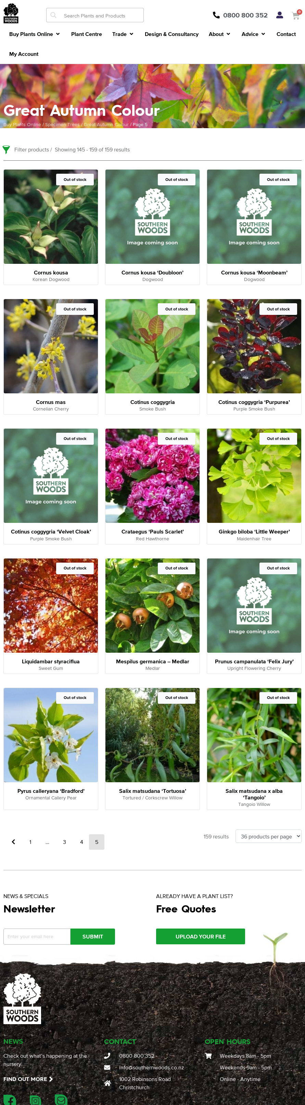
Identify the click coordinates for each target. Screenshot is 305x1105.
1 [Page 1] (30, 842)
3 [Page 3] (64, 842)
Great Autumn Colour (106, 124)
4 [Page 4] (81, 842)
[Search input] (102, 15)
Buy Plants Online (22, 124)
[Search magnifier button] (53, 15)
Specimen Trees (62, 124)
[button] (35, 34)
